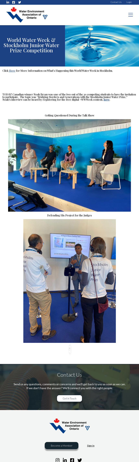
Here (12, 70)
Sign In (90, 445)
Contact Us (116, 2)
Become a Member (61, 445)
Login (129, 2)
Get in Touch (69, 398)
